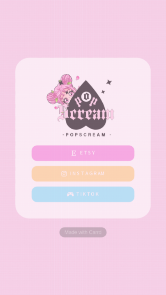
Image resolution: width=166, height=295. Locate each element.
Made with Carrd (83, 232)
